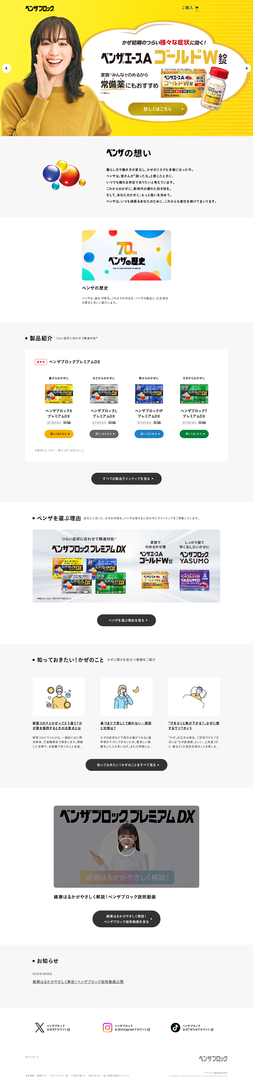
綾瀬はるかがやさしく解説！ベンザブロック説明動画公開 (78, 982)
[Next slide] (246, 68)
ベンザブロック (213, 1058)
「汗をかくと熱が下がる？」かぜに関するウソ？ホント (194, 725)
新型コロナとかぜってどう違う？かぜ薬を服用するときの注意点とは (57, 725)
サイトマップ (32, 1057)
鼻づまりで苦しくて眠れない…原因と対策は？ (125, 725)
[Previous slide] (6, 68)
